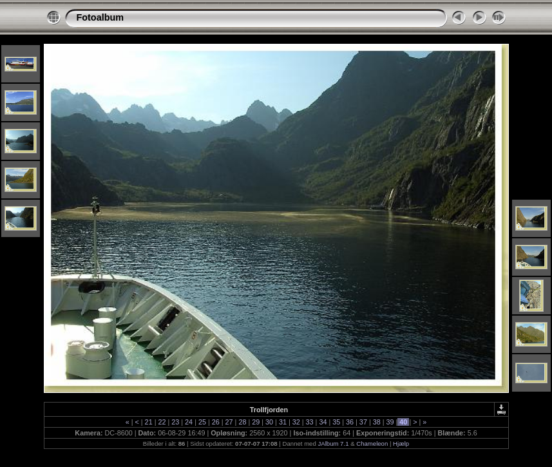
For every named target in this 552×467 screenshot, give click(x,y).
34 (322, 422)
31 (283, 422)
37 (363, 422)
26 (216, 422)
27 (229, 422)
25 (202, 422)
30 (269, 422)
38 (377, 422)
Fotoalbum (100, 17)
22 (161, 422)
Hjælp (401, 443)
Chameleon (372, 443)
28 (242, 422)
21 (149, 422)
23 (175, 422)
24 (189, 422)
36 (350, 422)
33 (310, 422)
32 (296, 422)
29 (256, 422)
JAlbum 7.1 (333, 443)
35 (336, 422)
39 (390, 422)
